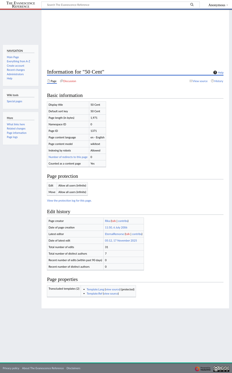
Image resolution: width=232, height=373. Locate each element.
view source (112, 289)
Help (217, 72)
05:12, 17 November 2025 (121, 240)
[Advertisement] (135, 39)
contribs (123, 220)
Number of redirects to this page (68, 157)
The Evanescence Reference (20, 4)
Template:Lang (95, 289)
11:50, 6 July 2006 (116, 227)
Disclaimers (73, 368)
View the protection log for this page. (69, 200)
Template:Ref (94, 293)
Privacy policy (11, 368)
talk (113, 220)
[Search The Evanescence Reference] (121, 4)
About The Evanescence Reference (43, 368)
